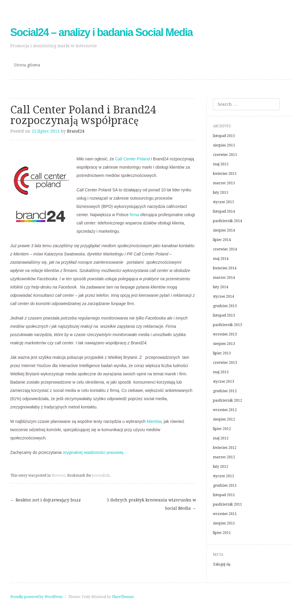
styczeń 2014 (223, 296)
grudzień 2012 (225, 391)
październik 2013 (227, 325)
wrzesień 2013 (225, 334)
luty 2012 (220, 467)
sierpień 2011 (224, 523)
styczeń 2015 (223, 202)
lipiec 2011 (222, 533)
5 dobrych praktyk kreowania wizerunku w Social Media (151, 504)
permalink (101, 475)
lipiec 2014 (222, 240)
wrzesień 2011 (225, 514)
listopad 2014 (224, 211)
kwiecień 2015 (225, 174)
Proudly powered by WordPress (36, 597)
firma (134, 214)
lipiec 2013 (222, 353)
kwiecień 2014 (225, 268)
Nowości (59, 475)
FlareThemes (123, 597)
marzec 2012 (224, 457)
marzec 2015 (224, 183)
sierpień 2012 (224, 419)
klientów (154, 421)
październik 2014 (227, 221)
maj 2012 (221, 438)
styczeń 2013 (223, 381)
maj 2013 (221, 372)
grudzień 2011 (225, 485)
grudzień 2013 (225, 306)
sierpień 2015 (224, 145)
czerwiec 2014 (225, 249)
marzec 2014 (224, 278)
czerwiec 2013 (225, 363)
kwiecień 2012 (225, 448)
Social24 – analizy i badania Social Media (101, 32)
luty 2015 (220, 192)
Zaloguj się (221, 564)
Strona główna (27, 65)
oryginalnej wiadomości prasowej (93, 452)
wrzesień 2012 (225, 410)
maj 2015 (221, 164)
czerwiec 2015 (225, 155)
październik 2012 (227, 400)
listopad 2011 (224, 495)
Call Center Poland (132, 159)
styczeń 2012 (223, 476)
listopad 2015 (224, 136)
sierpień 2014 (224, 230)
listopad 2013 (224, 315)
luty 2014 (220, 287)
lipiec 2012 (222, 429)
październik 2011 (227, 504)
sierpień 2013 (224, 344)
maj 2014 (221, 259)
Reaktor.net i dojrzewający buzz (45, 500)
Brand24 (75, 131)
